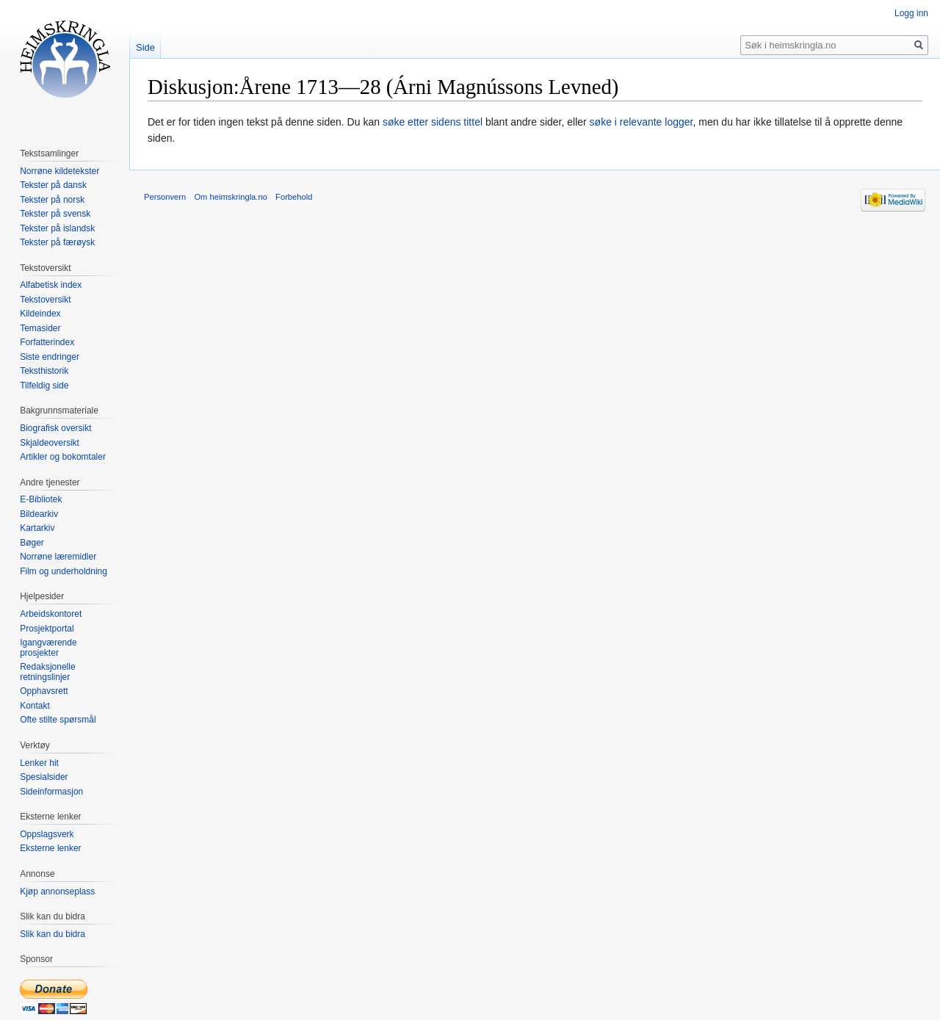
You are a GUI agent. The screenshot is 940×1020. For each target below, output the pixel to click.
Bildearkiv (39, 514)
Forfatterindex (47, 342)
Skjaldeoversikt (49, 443)
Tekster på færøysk (57, 242)
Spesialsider (44, 777)
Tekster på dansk (53, 185)
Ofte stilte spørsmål (57, 720)
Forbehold (293, 196)
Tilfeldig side (44, 385)
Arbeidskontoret (51, 614)
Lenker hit (39, 763)
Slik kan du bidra (52, 934)
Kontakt (35, 706)
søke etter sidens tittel (432, 122)
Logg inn (911, 13)
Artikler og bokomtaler (63, 457)
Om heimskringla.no (230, 196)
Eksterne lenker (50, 848)
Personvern (165, 196)
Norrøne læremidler (58, 556)
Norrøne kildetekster (59, 171)
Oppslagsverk (46, 834)
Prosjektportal (46, 628)
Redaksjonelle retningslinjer (47, 672)
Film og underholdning (63, 571)
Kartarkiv (37, 528)
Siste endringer (49, 357)
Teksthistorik (44, 371)
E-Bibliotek (41, 499)
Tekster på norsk (52, 200)
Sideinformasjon (51, 791)
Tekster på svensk (55, 214)
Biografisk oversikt (55, 428)
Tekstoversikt (45, 299)
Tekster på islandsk (57, 228)
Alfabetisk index (51, 285)
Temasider (40, 328)
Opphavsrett (44, 691)
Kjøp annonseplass (57, 891)
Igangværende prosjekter (48, 647)
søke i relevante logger (641, 122)
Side (145, 47)
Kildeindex (40, 313)
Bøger (32, 543)
